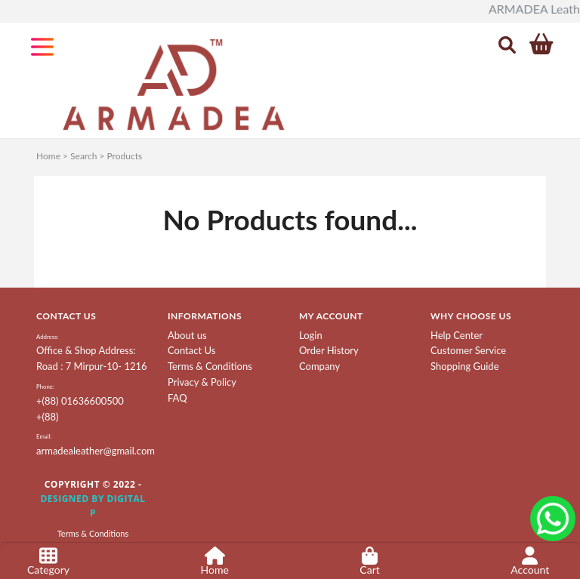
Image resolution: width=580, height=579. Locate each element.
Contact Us (191, 350)
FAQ (177, 398)
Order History (329, 350)
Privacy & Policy (202, 382)
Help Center (456, 335)
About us (187, 335)
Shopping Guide (464, 366)
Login (310, 335)
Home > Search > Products (89, 156)
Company (319, 366)
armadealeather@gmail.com (95, 451)
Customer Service (468, 350)
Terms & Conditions (210, 366)
